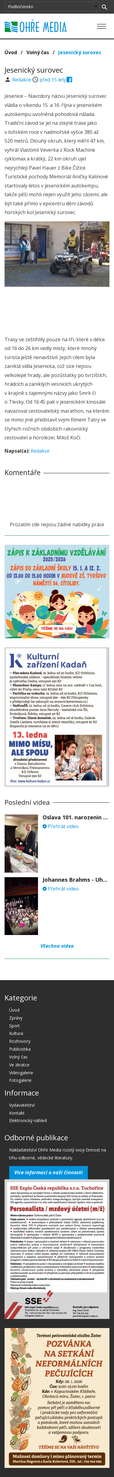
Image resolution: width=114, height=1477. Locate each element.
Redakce (22, 79)
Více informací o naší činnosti (48, 1172)
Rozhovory (19, 1041)
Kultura (16, 1033)
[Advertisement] (57, 309)
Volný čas (37, 52)
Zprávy (15, 1018)
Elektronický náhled (28, 1120)
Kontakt (17, 1113)
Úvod (11, 52)
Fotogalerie (20, 1080)
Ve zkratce (19, 1065)
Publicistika (20, 1049)
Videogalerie (21, 1073)
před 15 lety (53, 79)
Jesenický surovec (79, 52)
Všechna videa (57, 946)
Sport (14, 1026)
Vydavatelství (22, 1105)
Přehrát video (61, 826)
